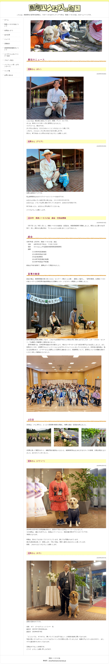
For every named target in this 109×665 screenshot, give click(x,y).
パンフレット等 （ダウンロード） (11, 65)
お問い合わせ (8, 75)
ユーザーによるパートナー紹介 (11, 55)
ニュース (7, 39)
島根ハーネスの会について (11, 25)
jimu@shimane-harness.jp (57, 661)
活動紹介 (7, 43)
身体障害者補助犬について (11, 49)
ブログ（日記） (9, 60)
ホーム (6, 20)
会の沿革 (7, 35)
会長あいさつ (8, 30)
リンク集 (7, 71)
